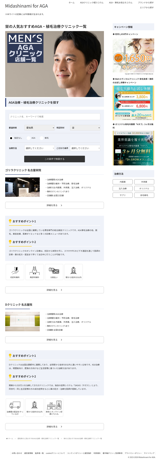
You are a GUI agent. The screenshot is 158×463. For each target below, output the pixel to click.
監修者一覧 (36, 455)
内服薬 (123, 181)
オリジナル (144, 188)
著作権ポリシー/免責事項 (111, 455)
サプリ (123, 195)
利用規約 (95, 455)
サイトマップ (149, 455)
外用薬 (144, 181)
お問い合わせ (13, 455)
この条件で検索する (55, 159)
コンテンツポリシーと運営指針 (77, 455)
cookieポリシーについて (53, 455)
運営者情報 (25, 455)
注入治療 (123, 188)
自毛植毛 (144, 195)
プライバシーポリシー (132, 455)
